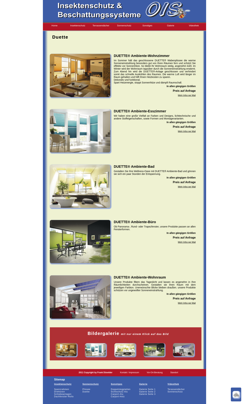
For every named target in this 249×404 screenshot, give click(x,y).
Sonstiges (147, 25)
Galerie (170, 25)
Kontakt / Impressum (129, 372)
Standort (174, 372)
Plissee (86, 389)
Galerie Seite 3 (147, 394)
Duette (86, 391)
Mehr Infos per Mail (187, 95)
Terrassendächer (101, 25)
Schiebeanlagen (62, 394)
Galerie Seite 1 (147, 389)
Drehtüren (59, 391)
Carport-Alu (117, 394)
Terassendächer (176, 389)
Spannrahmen (61, 389)
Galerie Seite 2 (147, 391)
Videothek (194, 25)
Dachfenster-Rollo (64, 396)
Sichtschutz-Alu (119, 391)
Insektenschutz (77, 25)
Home (55, 25)
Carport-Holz (118, 396)
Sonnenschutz (124, 25)
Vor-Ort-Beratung (155, 372)
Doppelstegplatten (121, 389)
